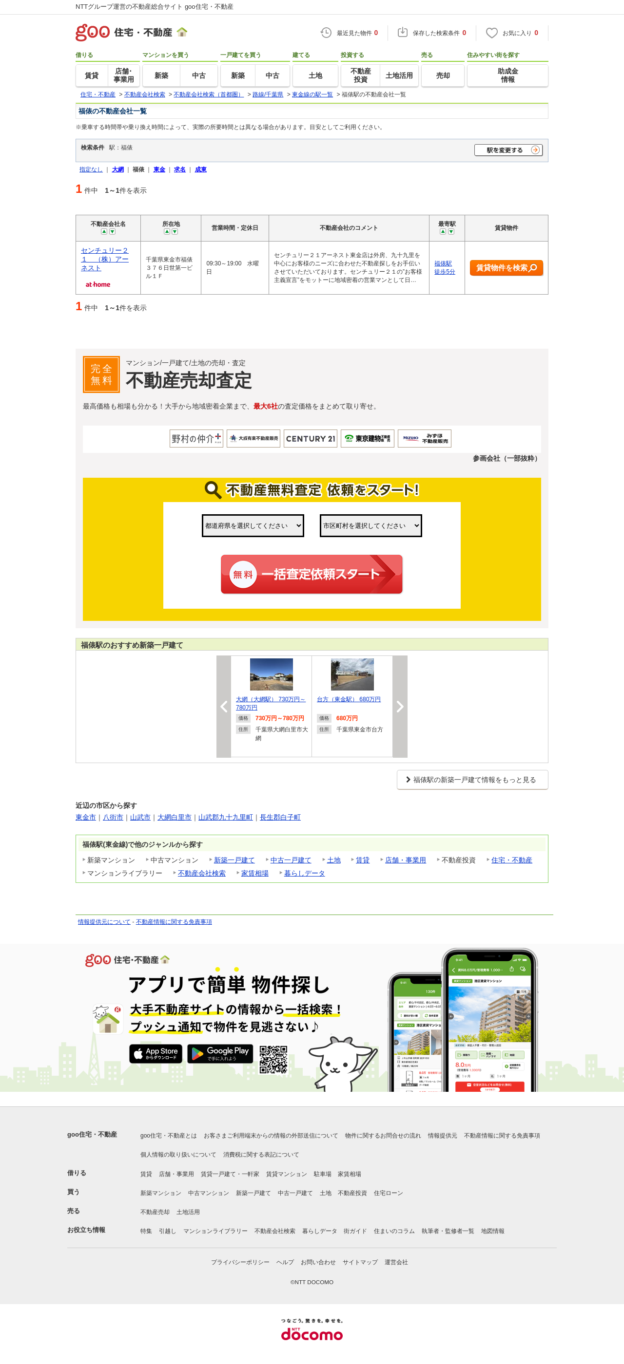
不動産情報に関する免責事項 (174, 921)
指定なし (91, 169)
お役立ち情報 (86, 1229)
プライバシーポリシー (240, 1262)
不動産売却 (155, 1212)
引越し (167, 1231)
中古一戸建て (291, 860)
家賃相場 (255, 873)
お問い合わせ (318, 1262)
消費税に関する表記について (261, 1154)
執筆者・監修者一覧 (448, 1231)
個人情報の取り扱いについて (178, 1154)
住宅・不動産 (511, 860)
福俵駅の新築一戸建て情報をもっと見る (474, 780)
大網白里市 (174, 817)
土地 (334, 860)
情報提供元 (442, 1135)
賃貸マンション (286, 1174)
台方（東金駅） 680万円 (349, 699)
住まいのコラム (394, 1231)
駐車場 (323, 1174)
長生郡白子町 (280, 817)
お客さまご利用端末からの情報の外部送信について (271, 1135)
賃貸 (363, 860)
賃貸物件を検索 (506, 268)
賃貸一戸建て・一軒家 (230, 1174)
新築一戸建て (234, 860)
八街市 (113, 817)
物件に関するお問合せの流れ (383, 1135)
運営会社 (396, 1262)
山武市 (140, 817)
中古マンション (208, 1193)
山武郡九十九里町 (225, 817)
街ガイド (355, 1231)
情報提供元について (104, 921)
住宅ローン (388, 1193)
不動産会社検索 (202, 873)
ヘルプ (285, 1262)
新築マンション (160, 1193)
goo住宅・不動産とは (168, 1135)
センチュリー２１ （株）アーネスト (105, 259)
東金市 (86, 817)
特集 (146, 1231)
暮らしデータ (304, 873)
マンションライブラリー (215, 1231)
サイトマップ (360, 1262)
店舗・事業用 (405, 860)
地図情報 (493, 1231)
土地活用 (188, 1212)
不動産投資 (352, 1193)
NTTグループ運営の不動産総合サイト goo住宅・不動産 (155, 6)
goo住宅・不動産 (92, 1134)
